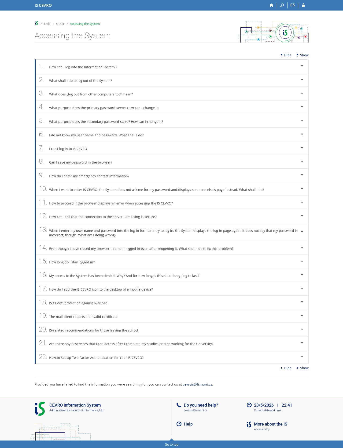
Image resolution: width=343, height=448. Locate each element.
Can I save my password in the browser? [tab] (78, 161)
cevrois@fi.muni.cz (197, 384)
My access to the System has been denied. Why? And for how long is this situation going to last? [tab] (122, 275)
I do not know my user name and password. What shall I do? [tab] (94, 134)
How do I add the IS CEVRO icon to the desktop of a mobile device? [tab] (98, 288)
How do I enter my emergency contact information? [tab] (87, 175)
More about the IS (270, 424)
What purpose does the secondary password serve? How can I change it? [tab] (103, 121)
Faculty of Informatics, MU (87, 410)
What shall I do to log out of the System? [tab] (78, 80)
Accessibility (262, 429)
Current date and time (267, 410)
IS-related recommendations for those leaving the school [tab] (91, 329)
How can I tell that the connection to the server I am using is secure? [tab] (100, 216)
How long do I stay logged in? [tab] (69, 261)
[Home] (271, 5)
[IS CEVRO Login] (303, 5)
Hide (285, 55)
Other (60, 24)
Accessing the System (85, 24)
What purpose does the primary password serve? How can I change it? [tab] (102, 107)
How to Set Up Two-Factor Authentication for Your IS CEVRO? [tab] (94, 357)
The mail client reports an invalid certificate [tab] (81, 316)
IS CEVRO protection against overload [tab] (76, 302)
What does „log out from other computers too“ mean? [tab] (88, 93)
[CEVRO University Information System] (43, 5)
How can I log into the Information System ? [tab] (80, 66)
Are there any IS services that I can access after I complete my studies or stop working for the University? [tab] (129, 343)
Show (302, 55)
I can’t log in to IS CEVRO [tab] (65, 148)
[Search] (282, 5)
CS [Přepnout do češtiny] (292, 4)
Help (47, 24)
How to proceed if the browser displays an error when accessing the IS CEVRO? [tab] (108, 202)
